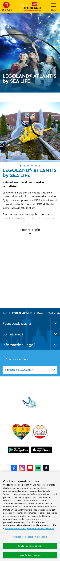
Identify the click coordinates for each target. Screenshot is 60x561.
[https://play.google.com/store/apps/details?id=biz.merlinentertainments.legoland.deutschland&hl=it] (18, 449)
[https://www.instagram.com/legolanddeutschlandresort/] (22, 468)
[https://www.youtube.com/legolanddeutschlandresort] (30, 468)
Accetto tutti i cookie (30, 555)
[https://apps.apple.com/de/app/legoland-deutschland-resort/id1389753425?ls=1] (41, 449)
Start (5, 313)
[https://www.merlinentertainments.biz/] (30, 402)
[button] (20, 165)
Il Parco (40, 313)
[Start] (21, 432)
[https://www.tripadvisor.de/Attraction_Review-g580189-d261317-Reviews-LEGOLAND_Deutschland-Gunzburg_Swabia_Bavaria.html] (38, 468)
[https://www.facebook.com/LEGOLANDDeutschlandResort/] (14, 468)
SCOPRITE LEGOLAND (22, 313)
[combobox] (30, 370)
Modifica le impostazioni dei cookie (30, 536)
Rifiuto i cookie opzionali (30, 546)
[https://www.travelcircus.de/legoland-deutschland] (40, 432)
